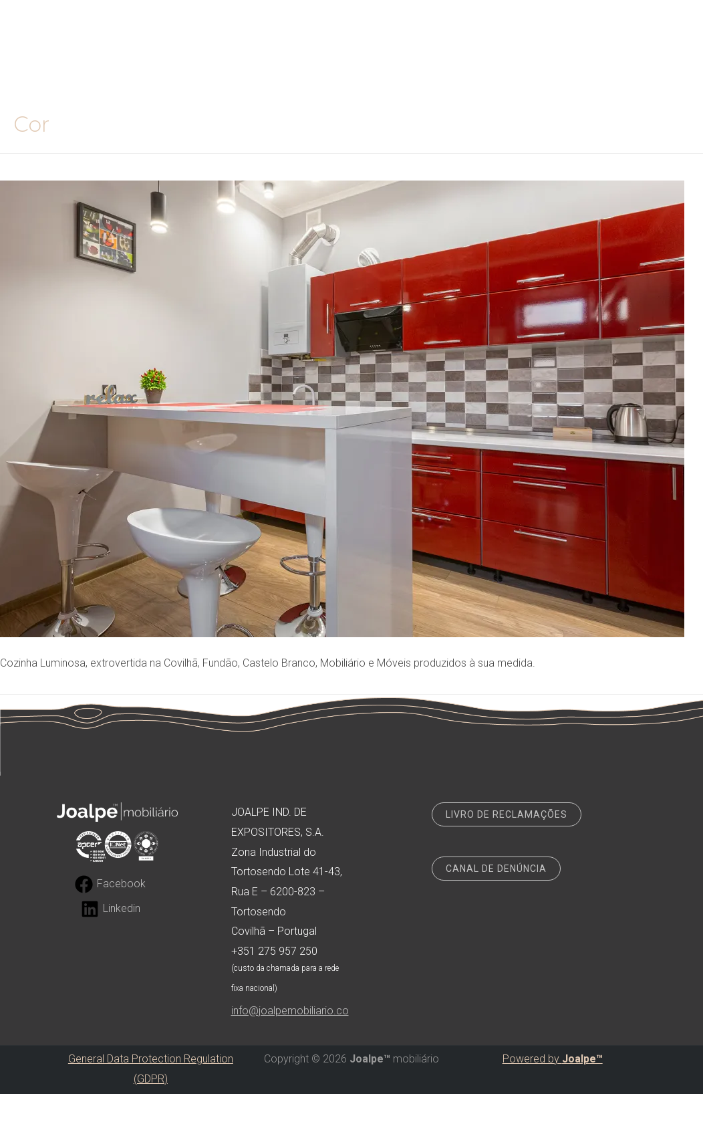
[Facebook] (110, 884)
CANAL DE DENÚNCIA (496, 868)
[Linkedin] (111, 909)
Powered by (553, 1058)
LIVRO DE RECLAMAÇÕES (506, 814)
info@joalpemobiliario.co (290, 1010)
